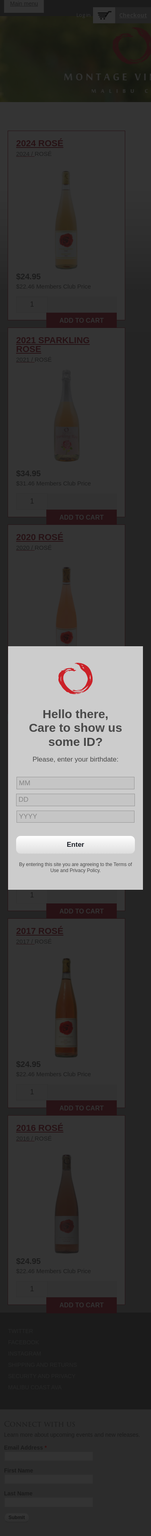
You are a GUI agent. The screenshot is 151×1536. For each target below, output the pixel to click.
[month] (75, 783)
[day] (75, 800)
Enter (75, 844)
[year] (75, 817)
